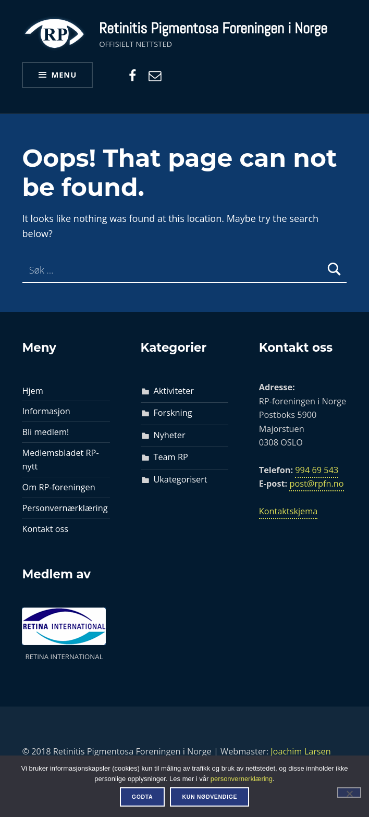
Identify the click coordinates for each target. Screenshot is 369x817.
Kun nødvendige (209, 797)
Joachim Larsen (300, 751)
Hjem (32, 391)
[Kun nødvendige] (349, 792)
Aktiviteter (173, 391)
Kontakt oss (45, 529)
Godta (142, 797)
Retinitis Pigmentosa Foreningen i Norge (213, 28)
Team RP (170, 457)
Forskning (172, 412)
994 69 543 (316, 470)
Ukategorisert (180, 479)
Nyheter (169, 435)
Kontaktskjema (288, 511)
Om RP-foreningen (58, 487)
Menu (64, 74)
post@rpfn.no (316, 483)
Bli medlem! (45, 432)
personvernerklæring (242, 779)
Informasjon (46, 411)
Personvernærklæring (64, 508)
